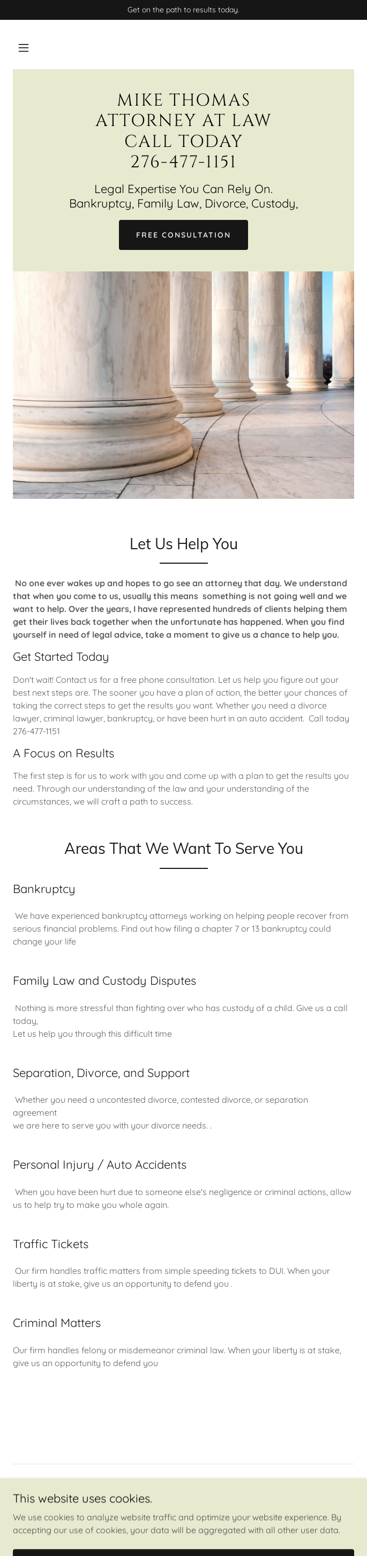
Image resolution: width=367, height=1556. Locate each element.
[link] (183, 164)
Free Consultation (183, 235)
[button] (23, 47)
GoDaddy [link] (177, 1520)
